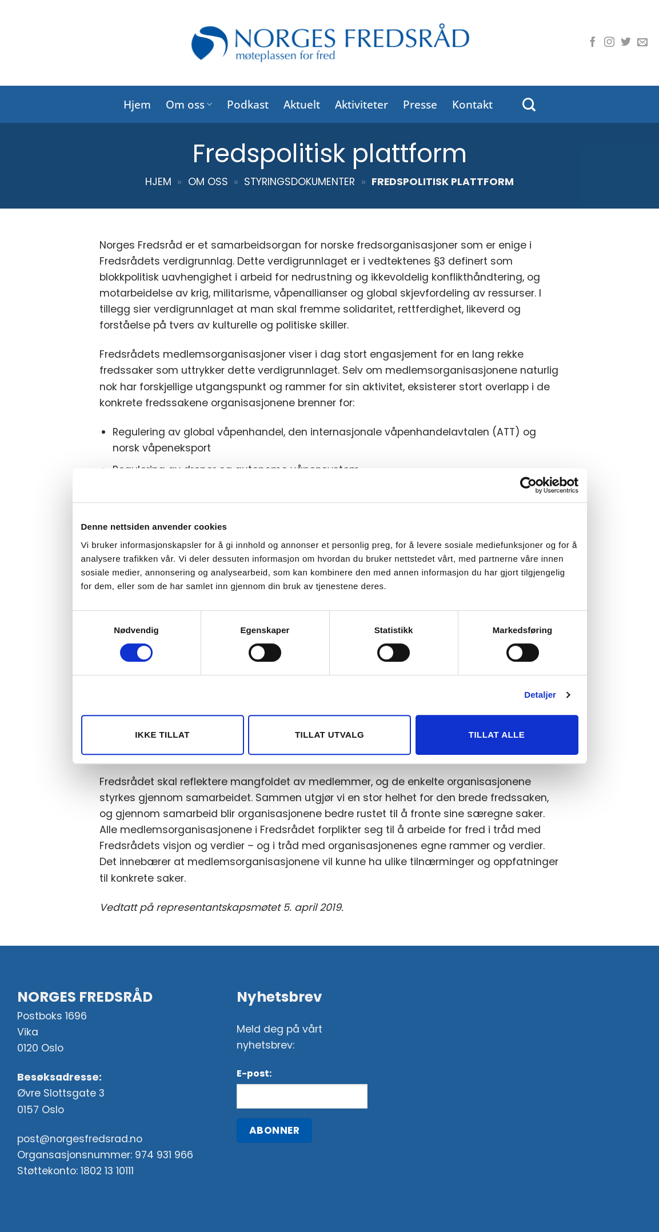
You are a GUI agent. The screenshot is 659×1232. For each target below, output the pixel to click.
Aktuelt (301, 104)
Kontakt (472, 104)
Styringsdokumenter (299, 182)
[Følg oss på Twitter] (626, 43)
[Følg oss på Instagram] (609, 43)
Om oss (189, 104)
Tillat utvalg (329, 734)
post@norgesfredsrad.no (79, 1139)
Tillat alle (497, 734)
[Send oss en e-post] (642, 43)
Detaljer (540, 694)
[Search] (529, 104)
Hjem (137, 104)
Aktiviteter (361, 104)
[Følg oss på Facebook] (593, 43)
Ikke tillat (162, 734)
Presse (420, 104)
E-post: (254, 1073)
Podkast (248, 104)
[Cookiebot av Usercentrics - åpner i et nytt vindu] (528, 485)
